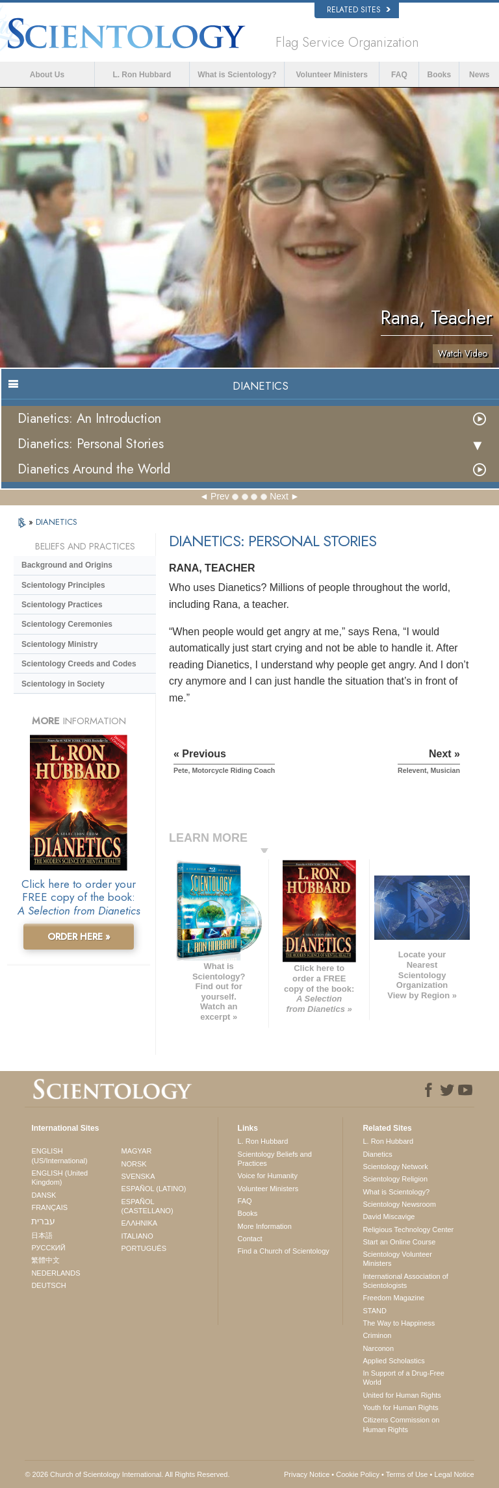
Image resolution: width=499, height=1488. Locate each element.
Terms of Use (407, 1474)
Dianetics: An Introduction (89, 418)
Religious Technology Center (408, 1229)
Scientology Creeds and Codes (78, 663)
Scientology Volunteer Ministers (397, 1258)
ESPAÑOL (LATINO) (154, 1188)
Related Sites (358, 10)
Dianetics (377, 1154)
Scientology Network (395, 1166)
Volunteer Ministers (331, 74)
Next (279, 496)
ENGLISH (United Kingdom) (59, 1177)
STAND (374, 1311)
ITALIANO (137, 1236)
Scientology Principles (63, 585)
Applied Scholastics (393, 1361)
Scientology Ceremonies (66, 624)
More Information (265, 1226)
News (479, 74)
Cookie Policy (357, 1474)
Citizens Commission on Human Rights (401, 1424)
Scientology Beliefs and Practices (275, 1158)
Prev (220, 496)
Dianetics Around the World (94, 469)
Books (440, 74)
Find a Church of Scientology (283, 1251)
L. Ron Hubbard (141, 74)
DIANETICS (56, 522)
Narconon (378, 1348)
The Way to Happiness (399, 1323)
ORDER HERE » (78, 936)
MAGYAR (137, 1151)
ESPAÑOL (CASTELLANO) (147, 1206)
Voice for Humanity (268, 1175)
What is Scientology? (237, 74)
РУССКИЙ (48, 1248)
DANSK (43, 1195)
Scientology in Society (63, 683)
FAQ (399, 74)
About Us (47, 74)
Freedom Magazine (393, 1298)
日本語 (42, 1235)
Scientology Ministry (59, 644)
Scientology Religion (395, 1179)
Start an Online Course (399, 1242)
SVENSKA (138, 1176)
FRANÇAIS (49, 1207)
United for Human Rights (402, 1395)
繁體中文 (45, 1260)
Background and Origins (66, 565)
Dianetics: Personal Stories (91, 444)
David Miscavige (389, 1216)
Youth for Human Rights (400, 1407)
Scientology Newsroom (399, 1204)
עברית (43, 1221)
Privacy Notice (306, 1474)
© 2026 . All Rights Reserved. (127, 1474)
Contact (250, 1238)
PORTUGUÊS (144, 1248)
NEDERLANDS (55, 1273)
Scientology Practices (62, 604)
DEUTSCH (48, 1285)
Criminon (377, 1335)
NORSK (134, 1164)
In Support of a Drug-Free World (403, 1377)
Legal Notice (454, 1474)
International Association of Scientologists (405, 1280)
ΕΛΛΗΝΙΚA (140, 1223)
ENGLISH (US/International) (59, 1155)
